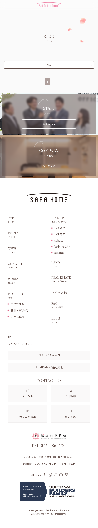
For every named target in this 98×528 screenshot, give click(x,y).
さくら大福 (59, 292)
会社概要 (49, 367)
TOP (28, 220)
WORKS (28, 281)
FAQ (70, 305)
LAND (70, 264)
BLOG (70, 320)
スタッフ (49, 355)
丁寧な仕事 (17, 316)
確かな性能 (17, 304)
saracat (59, 253)
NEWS (28, 250)
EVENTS (28, 235)
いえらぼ (59, 228)
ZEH (10, 337)
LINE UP (70, 220)
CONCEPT (28, 265)
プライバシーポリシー (20, 344)
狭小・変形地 (62, 246)
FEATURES (28, 296)
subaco (59, 240)
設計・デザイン (20, 310)
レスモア (59, 234)
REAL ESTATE (70, 279)
